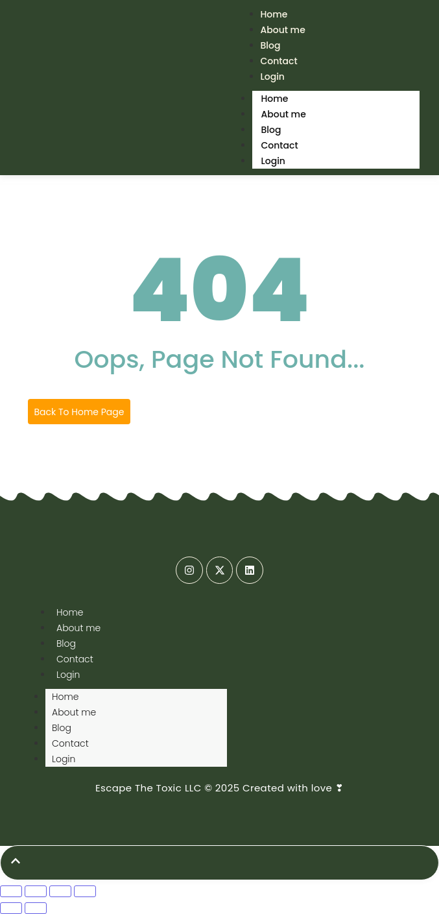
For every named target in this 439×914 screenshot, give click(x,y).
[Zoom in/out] (11, 891)
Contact (279, 145)
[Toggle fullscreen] (36, 891)
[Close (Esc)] (85, 891)
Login (273, 76)
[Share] (60, 891)
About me (283, 29)
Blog (271, 129)
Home (275, 98)
